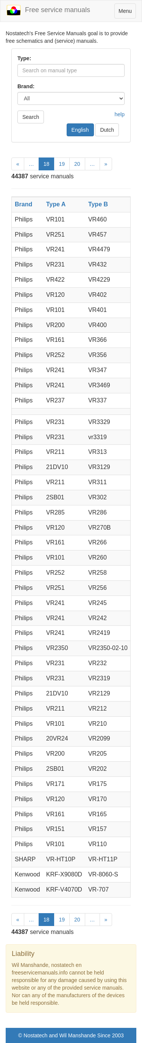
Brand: (25, 86)
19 (62, 164)
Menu (127, 13)
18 (47, 164)
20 (77, 164)
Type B (98, 204)
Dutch (107, 130)
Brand (23, 204)
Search (30, 117)
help (120, 114)
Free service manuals (48, 10)
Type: (24, 58)
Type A (56, 204)
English (80, 130)
